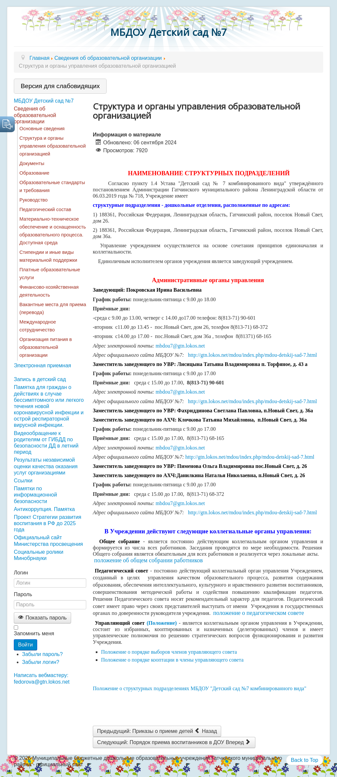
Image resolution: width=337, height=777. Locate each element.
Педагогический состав (45, 209)
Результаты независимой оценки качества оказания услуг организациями (46, 466)
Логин (21, 572)
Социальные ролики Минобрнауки (38, 555)
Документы (31, 163)
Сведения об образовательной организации (35, 115)
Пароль (23, 594)
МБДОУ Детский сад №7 (44, 101)
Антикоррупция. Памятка (44, 509)
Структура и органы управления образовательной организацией (52, 146)
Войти (25, 644)
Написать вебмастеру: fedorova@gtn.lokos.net (41, 678)
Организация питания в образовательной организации (45, 347)
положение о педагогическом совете (259, 613)
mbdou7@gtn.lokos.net (180, 346)
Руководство (33, 200)
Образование (34, 173)
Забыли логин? (40, 662)
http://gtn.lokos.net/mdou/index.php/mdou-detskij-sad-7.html (252, 355)
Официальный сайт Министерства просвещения (48, 540)
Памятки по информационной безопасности (35, 495)
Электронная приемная (42, 365)
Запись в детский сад (40, 379)
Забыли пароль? (42, 654)
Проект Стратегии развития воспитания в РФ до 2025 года (47, 523)
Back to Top (304, 760)
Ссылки (23, 480)
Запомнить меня (34, 633)
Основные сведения (42, 128)
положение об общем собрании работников (148, 560)
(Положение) (162, 623)
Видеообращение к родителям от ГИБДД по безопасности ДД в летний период (46, 442)
